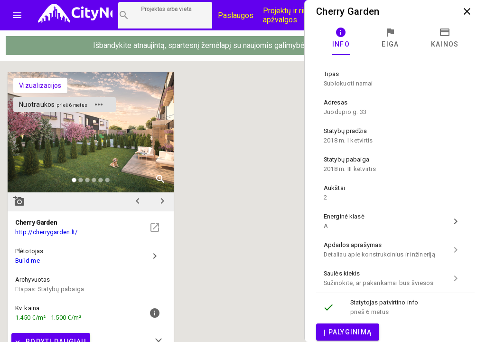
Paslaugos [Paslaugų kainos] (235, 15)
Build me (27, 260)
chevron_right (162, 201)
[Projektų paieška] (165, 15)
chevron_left (137, 201)
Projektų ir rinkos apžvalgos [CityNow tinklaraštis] (291, 15)
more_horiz (98, 104)
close (467, 11)
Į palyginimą (348, 332)
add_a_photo (19, 201)
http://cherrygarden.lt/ (46, 232)
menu (17, 15)
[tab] (341, 38)
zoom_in (160, 179)
